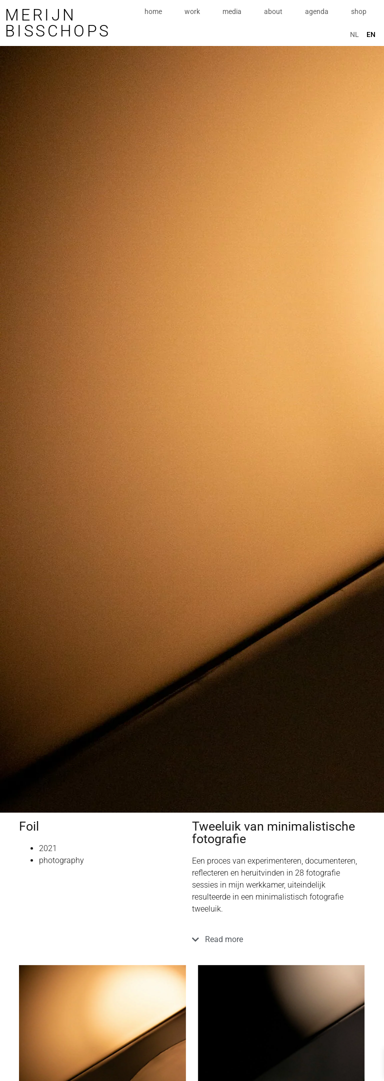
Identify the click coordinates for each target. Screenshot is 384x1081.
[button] (278, 943)
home (153, 11)
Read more (224, 939)
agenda (316, 11)
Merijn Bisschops (58, 22)
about (273, 11)
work (192, 11)
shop (358, 11)
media (232, 11)
